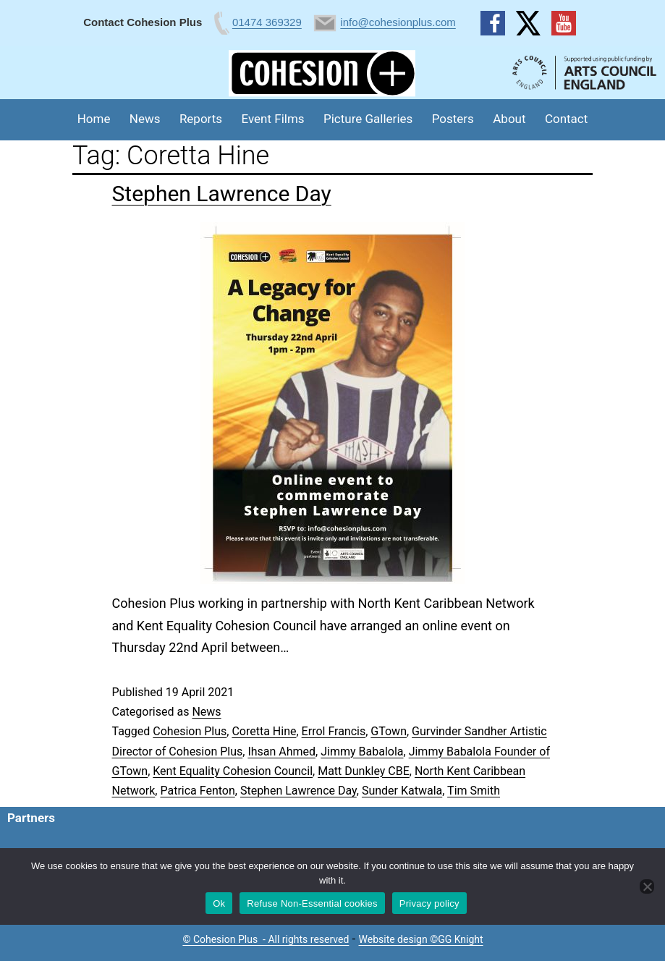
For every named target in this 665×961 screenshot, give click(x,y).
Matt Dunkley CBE (364, 771)
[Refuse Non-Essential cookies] (647, 886)
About (509, 118)
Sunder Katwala (402, 790)
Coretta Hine (264, 731)
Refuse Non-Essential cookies (312, 903)
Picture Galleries (367, 118)
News (145, 118)
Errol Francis (334, 731)
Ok (219, 903)
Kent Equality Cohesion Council (233, 771)
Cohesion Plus (189, 731)
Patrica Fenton (197, 790)
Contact (566, 118)
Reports (200, 118)
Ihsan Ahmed (281, 751)
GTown (388, 731)
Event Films (273, 118)
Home (94, 118)
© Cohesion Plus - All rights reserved (265, 939)
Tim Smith (473, 790)
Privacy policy (429, 903)
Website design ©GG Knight (421, 939)
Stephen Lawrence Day (221, 193)
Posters (453, 118)
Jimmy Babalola (362, 751)
